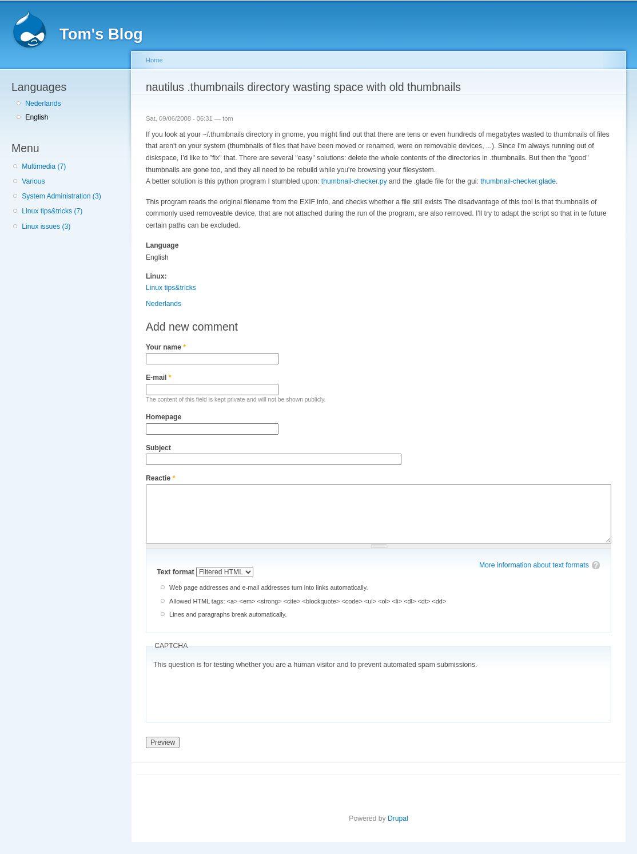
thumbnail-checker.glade (518, 181)
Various (33, 181)
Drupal (398, 819)
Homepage (163, 417)
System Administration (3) (61, 196)
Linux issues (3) (46, 227)
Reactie (160, 478)
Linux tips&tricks (171, 288)
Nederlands (43, 104)
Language (162, 245)
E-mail (159, 378)
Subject (158, 448)
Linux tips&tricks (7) (52, 211)
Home (154, 60)
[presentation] (240, 692)
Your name (166, 347)
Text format (176, 572)
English (36, 117)
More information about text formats (534, 565)
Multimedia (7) (44, 166)
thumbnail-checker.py (354, 181)
